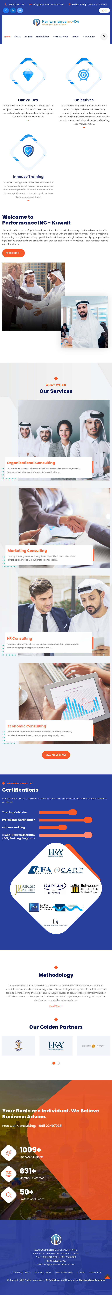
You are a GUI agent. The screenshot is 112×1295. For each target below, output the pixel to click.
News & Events (60, 36)
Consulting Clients (21, 1272)
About (17, 36)
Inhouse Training (13, 827)
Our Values (28, 100)
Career (81, 1272)
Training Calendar (14, 812)
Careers (75, 36)
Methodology (42, 36)
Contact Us (89, 36)
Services (28, 36)
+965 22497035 (16, 4)
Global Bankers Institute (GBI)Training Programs (18, 836)
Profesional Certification (18, 820)
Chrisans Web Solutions (92, 1280)
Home (7, 36)
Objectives (84, 100)
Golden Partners (64, 1272)
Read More (56, 1006)
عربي (104, 10)
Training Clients (43, 1272)
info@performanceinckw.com (48, 4)
